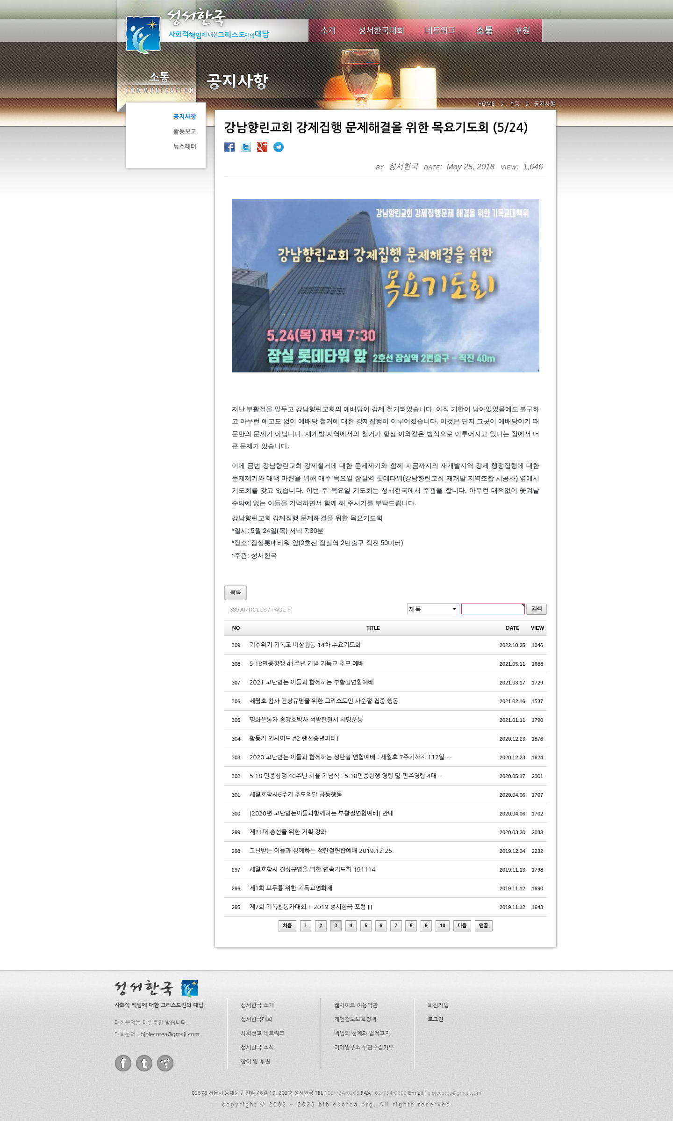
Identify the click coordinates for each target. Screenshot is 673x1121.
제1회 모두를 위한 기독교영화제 (291, 873)
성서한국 (210, 30)
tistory (165, 1047)
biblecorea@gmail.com (169, 1019)
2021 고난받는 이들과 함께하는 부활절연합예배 (312, 667)
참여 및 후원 (255, 1046)
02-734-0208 (343, 1077)
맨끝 (483, 910)
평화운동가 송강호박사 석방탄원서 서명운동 (306, 704)
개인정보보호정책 (355, 1004)
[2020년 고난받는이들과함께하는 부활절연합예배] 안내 (322, 798)
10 (442, 910)
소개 (328, 30)
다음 (462, 910)
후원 (522, 30)
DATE (513, 612)
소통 (159, 82)
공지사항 (184, 117)
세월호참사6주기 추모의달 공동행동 (296, 779)
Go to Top (14, 1115)
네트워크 (441, 30)
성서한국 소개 (257, 990)
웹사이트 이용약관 (356, 990)
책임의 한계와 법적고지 (362, 1018)
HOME (486, 104)
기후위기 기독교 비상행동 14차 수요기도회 (305, 629)
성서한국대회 (381, 30)
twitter (144, 1047)
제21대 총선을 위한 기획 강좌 (288, 817)
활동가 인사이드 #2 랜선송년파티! (294, 723)
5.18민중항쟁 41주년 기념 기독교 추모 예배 (307, 648)
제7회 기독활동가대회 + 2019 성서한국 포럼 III (311, 891)
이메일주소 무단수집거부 (364, 1032)
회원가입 (438, 990)
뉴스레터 (184, 147)
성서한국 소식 (257, 1032)
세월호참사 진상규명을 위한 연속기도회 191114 (313, 854)
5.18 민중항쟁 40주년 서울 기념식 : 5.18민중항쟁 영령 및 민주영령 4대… (346, 760)
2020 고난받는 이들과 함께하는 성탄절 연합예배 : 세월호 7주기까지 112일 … (351, 742)
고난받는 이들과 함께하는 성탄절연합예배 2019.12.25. (322, 835)
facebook (123, 1047)
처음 (287, 910)
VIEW (537, 612)
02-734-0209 (391, 1077)
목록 (235, 577)
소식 (485, 30)
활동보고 (184, 132)
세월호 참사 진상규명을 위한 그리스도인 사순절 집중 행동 (324, 686)
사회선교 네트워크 (263, 1018)
